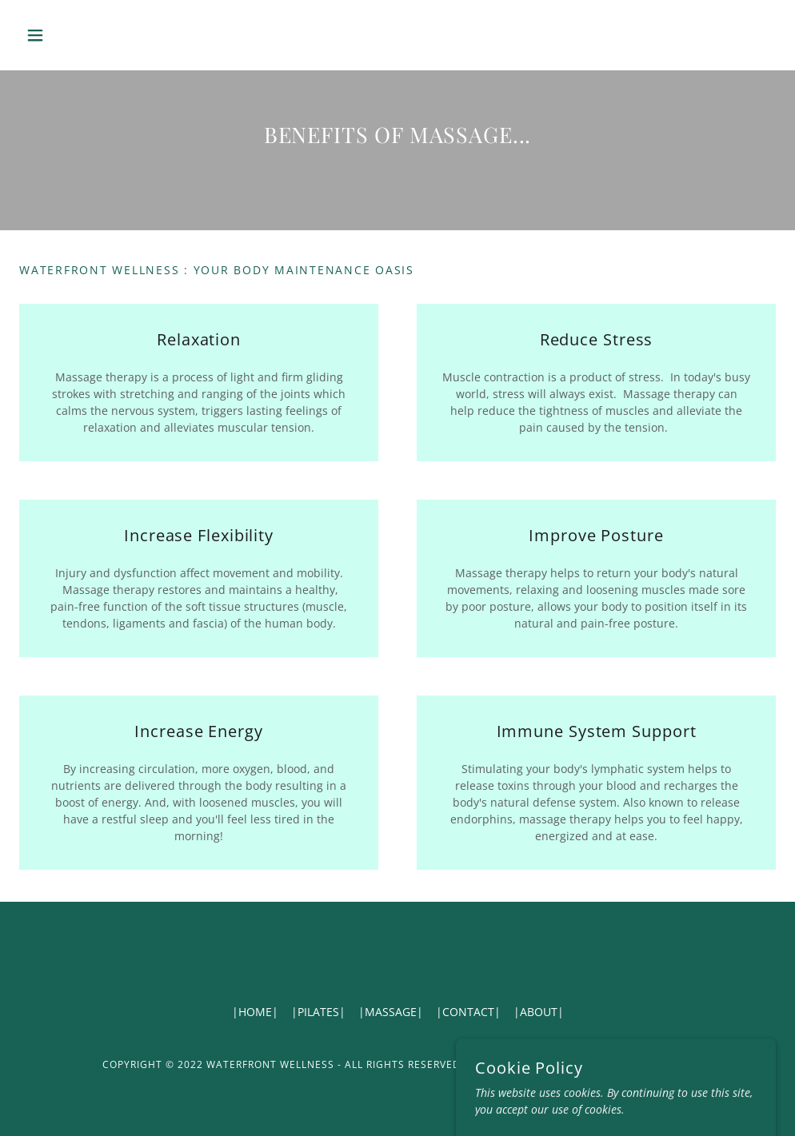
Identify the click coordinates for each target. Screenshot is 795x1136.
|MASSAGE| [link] (390, 1011)
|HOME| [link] (255, 1011)
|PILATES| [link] (318, 1011)
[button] (76, 35)
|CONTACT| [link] (468, 1011)
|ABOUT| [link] (538, 1011)
